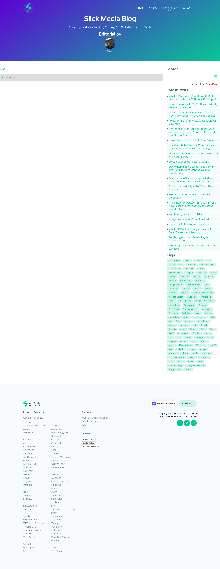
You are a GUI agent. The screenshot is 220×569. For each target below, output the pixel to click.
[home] (28, 7)
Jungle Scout (29, 463)
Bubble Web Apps (91, 421)
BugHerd (56, 435)
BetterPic (28, 432)
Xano (54, 547)
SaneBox (27, 495)
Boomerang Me (59, 432)
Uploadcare (29, 533)
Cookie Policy (88, 443)
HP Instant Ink (58, 460)
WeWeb (27, 544)
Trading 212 (29, 526)
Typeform (56, 526)
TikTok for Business (33, 523)
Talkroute (56, 519)
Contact (186, 7)
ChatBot (27, 439)
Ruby (54, 491)
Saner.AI (55, 495)
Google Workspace (33, 417)
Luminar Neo (58, 467)
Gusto (26, 460)
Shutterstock (30, 505)
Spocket (27, 516)
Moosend (56, 477)
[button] (169, 8)
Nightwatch (29, 481)
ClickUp (55, 439)
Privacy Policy (88, 439)
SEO (84, 424)
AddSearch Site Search (35, 425)
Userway (56, 533)
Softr (54, 512)
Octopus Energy (59, 481)
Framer (55, 453)
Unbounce (56, 530)
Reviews (152, 7)
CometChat (29, 446)
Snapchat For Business (63, 509)
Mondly (55, 474)
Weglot (55, 540)
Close (26, 442)
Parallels (27, 484)
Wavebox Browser (61, 537)
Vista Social (29, 537)
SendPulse (56, 498)
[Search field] (193, 76)
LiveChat (27, 467)
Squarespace (58, 516)
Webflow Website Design (95, 417)
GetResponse (30, 456)
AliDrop (55, 425)
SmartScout (29, 509)
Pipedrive (56, 484)
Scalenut (27, 498)
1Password (29, 421)
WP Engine (29, 547)
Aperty (26, 428)
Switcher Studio (31, 519)
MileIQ (26, 474)
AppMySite (57, 428)
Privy (54, 488)
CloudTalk (56, 442)
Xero (25, 550)
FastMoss (28, 453)
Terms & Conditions (91, 446)
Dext (54, 446)
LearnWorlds (58, 463)
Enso (54, 449)
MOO (26, 477)
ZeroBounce (57, 550)
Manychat (28, 470)
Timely (54, 523)
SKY (53, 505)
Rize (25, 491)
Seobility (55, 502)
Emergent (28, 449)
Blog (140, 7)
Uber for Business (32, 530)
